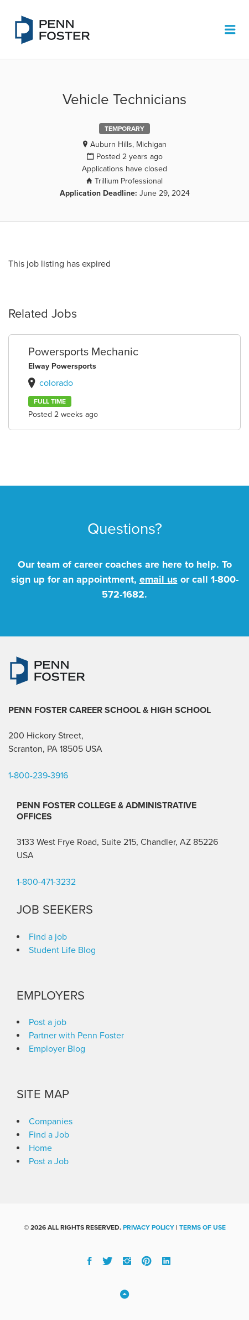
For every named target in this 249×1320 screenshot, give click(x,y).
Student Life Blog (62, 950)
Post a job (47, 1022)
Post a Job (49, 1161)
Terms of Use (202, 1227)
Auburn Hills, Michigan (128, 144)
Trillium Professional (129, 181)
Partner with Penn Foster (76, 1035)
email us (158, 579)
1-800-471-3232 (46, 882)
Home (40, 1148)
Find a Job (49, 1134)
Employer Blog (57, 1048)
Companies (50, 1121)
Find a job (48, 936)
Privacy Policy (148, 1227)
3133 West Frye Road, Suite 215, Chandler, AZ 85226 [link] (117, 842)
